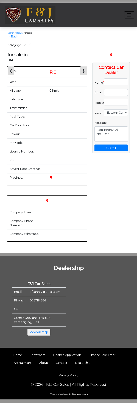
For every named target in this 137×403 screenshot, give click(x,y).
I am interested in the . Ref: (111, 134)
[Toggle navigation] (129, 14)
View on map (39, 332)
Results (19, 32)
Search (10, 32)
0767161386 (38, 300)
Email (98, 92)
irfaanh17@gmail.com (45, 291)
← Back (12, 36)
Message (100, 122)
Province (98, 113)
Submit (111, 147)
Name (98, 82)
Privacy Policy (68, 375)
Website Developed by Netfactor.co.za (68, 394)
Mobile (98, 102)
